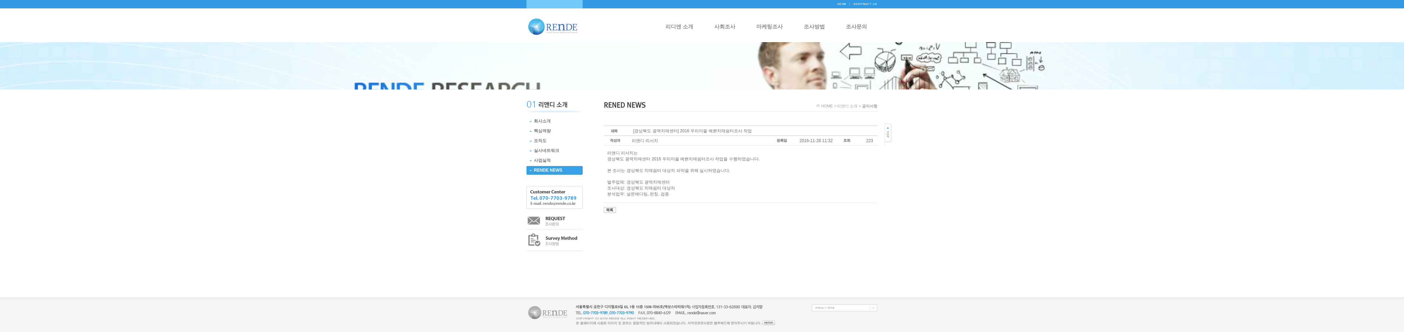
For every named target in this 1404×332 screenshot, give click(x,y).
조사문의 (856, 26)
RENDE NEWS (548, 170)
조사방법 (814, 26)
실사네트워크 (546, 150)
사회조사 (724, 26)
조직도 (540, 140)
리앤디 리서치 (645, 140)
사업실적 (542, 160)
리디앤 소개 (679, 26)
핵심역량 (542, 130)
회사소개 (542, 121)
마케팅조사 (769, 26)
